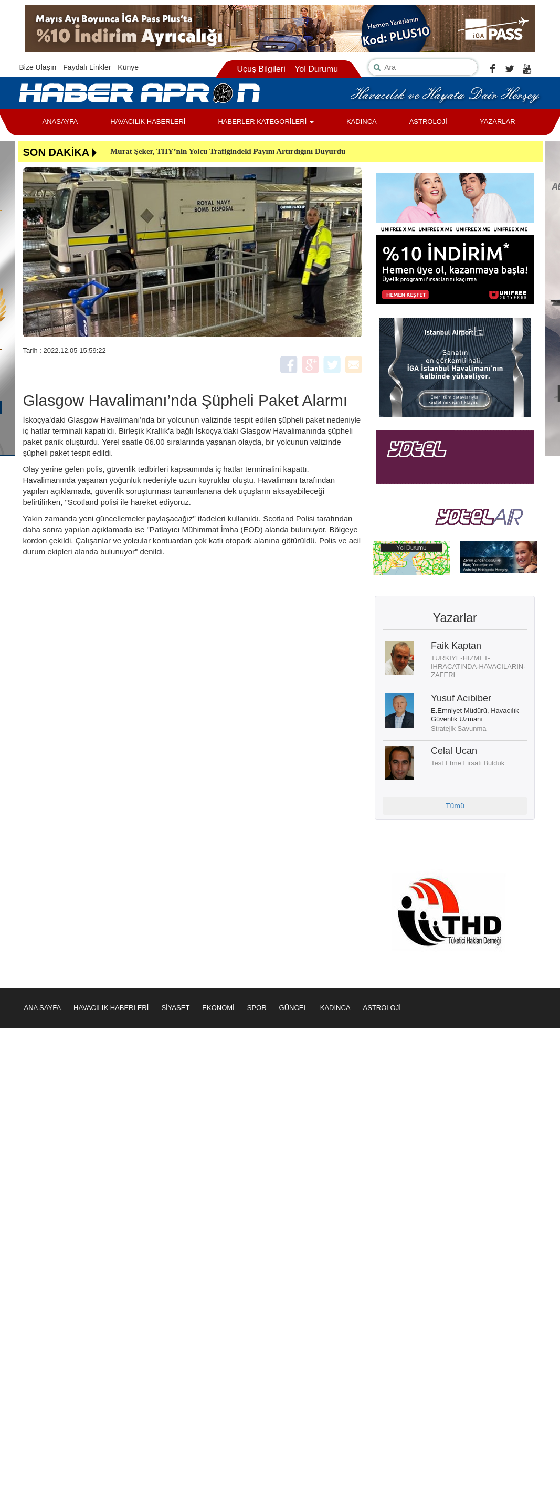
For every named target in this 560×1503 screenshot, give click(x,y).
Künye (128, 67)
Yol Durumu (316, 69)
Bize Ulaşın (38, 67)
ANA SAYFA (42, 1008)
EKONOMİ (218, 1008)
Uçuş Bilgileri (261, 69)
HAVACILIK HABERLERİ (147, 121)
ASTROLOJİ (428, 121)
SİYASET (175, 1008)
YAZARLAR (497, 121)
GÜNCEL (293, 1008)
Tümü (455, 806)
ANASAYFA (60, 121)
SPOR (257, 1008)
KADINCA (361, 121)
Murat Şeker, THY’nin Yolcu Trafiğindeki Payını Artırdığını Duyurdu (227, 151)
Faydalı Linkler (87, 67)
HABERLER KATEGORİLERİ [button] (265, 121)
